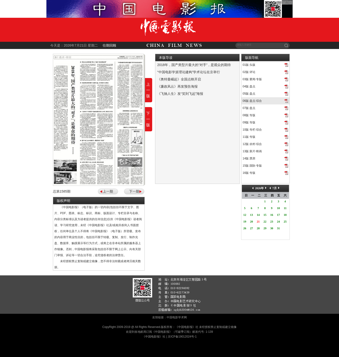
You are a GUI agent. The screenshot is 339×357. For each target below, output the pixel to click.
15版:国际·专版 (252, 165)
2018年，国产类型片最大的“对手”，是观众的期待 (194, 65)
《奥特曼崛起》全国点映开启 (179, 79)
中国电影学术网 (177, 317)
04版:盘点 (249, 86)
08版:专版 (249, 115)
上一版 (148, 90)
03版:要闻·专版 (252, 79)
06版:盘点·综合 (252, 101)
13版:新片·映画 (252, 151)
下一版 (148, 119)
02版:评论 (249, 72)
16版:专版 (249, 173)
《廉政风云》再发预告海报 (177, 86)
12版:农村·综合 (252, 144)
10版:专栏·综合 (252, 129)
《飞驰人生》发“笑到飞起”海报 (180, 94)
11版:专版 (249, 137)
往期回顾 (109, 45)
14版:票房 (249, 158)
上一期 (108, 191)
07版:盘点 (249, 108)
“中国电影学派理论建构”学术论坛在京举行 (188, 72)
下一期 (134, 191)
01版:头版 (249, 65)
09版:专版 (249, 122)
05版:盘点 (249, 93)
